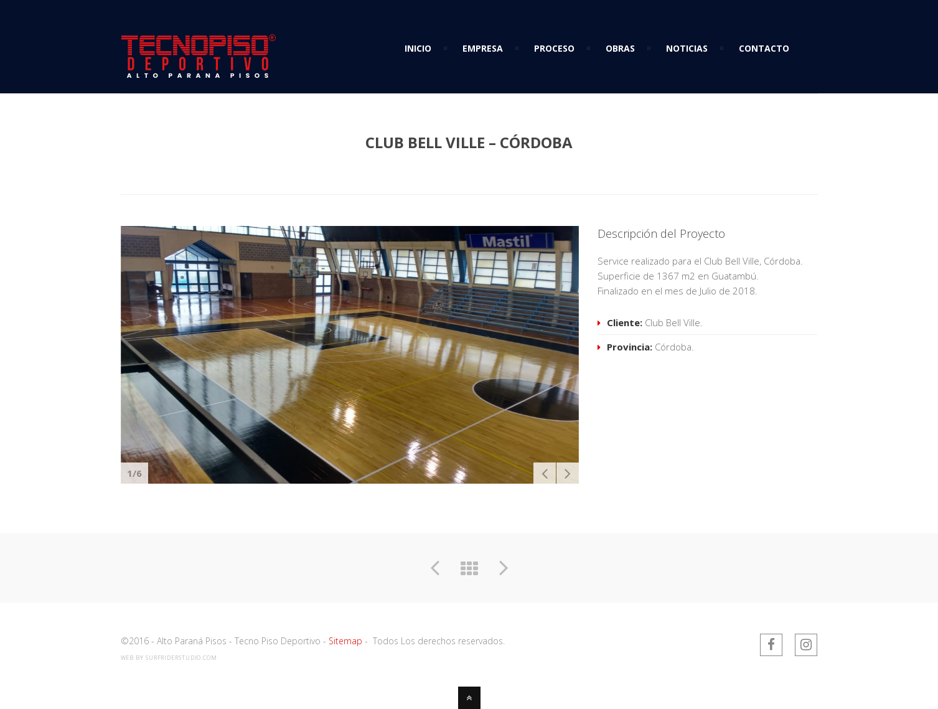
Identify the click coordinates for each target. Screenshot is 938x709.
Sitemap (345, 641)
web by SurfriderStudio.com (169, 658)
